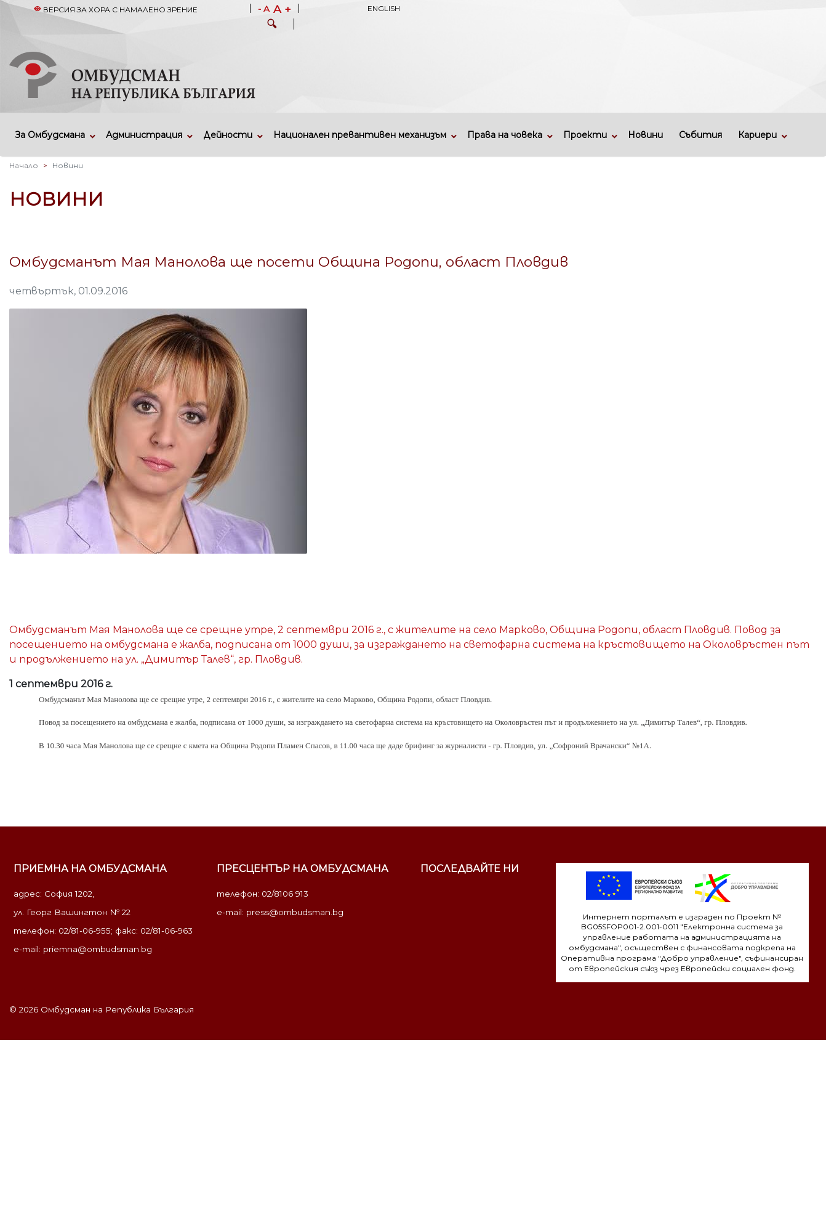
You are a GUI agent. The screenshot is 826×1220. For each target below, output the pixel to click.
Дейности (227, 134)
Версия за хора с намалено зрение (116, 9)
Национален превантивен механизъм (359, 134)
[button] (272, 25)
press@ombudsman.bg (294, 912)
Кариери (757, 134)
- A (264, 9)
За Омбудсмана (50, 134)
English (383, 8)
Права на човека (504, 134)
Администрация (144, 134)
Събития (700, 134)
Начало (23, 165)
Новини (645, 134)
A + (282, 9)
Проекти (585, 134)
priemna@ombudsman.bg (97, 949)
